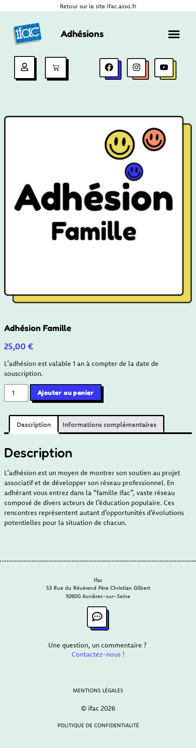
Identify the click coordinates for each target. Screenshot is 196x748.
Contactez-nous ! (98, 654)
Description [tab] (34, 424)
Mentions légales (98, 690)
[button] (174, 34)
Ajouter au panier (65, 392)
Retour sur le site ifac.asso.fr (98, 6)
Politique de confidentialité (98, 725)
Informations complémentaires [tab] (109, 424)
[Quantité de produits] (16, 393)
